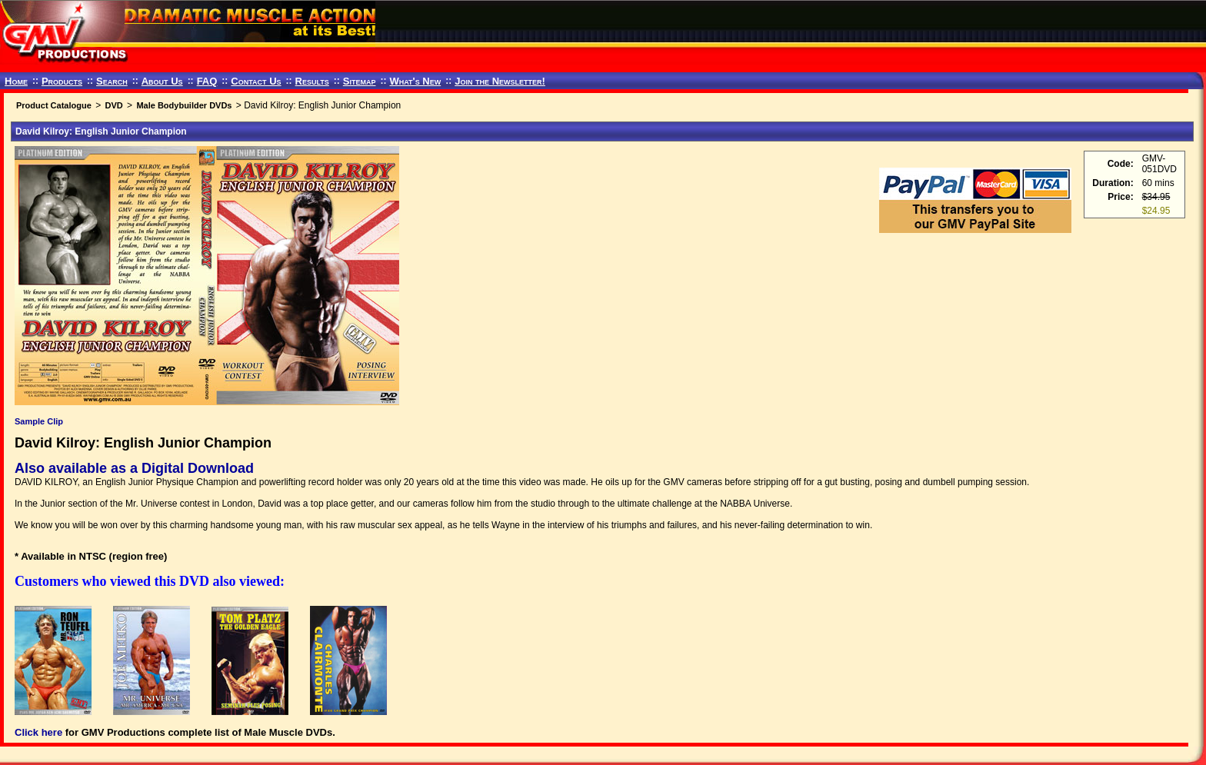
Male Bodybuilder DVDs (184, 105)
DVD (113, 105)
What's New (415, 81)
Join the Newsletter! (500, 81)
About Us (162, 81)
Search (112, 81)
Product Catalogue (54, 105)
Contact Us (256, 81)
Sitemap (359, 81)
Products (62, 81)
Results (312, 81)
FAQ (207, 81)
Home (16, 81)
